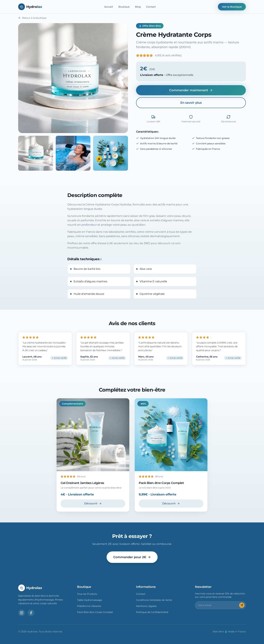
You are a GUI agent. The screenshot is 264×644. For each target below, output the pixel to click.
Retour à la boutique (32, 17)
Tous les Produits (87, 593)
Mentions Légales (146, 606)
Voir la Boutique (232, 6)
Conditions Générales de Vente (154, 600)
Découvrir (93, 503)
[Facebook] (31, 612)
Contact (151, 6)
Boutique (124, 6)
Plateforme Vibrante (89, 606)
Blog (138, 6)
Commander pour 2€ (132, 557)
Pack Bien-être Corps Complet (95, 612)
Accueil (108, 6)
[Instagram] (21, 612)
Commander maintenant (191, 90)
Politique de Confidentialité (152, 612)
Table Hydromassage (89, 600)
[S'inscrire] (241, 605)
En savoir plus (191, 103)
